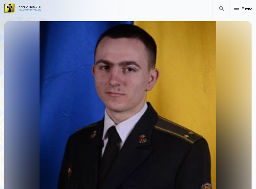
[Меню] (243, 8)
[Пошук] (221, 8)
